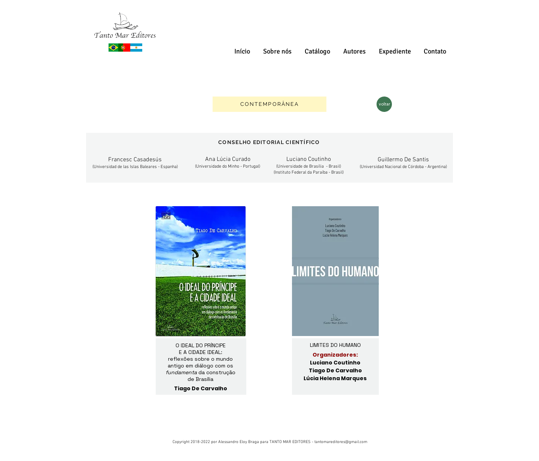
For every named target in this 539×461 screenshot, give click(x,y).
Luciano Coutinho (335, 362)
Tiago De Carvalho (335, 370)
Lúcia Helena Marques (335, 378)
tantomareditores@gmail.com (340, 442)
